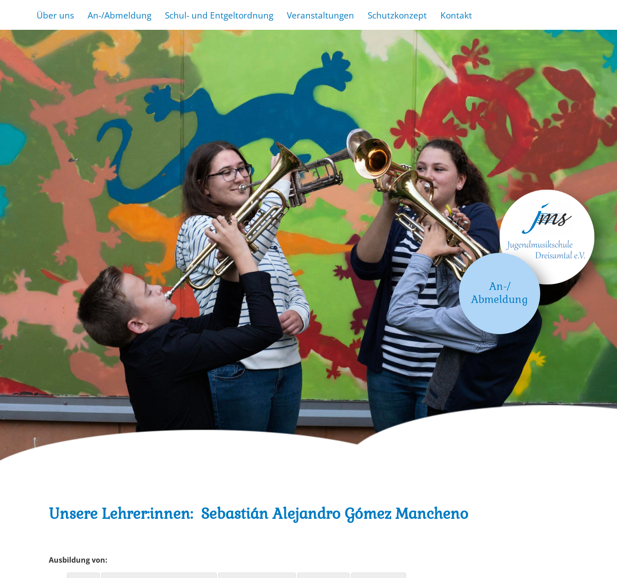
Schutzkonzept (397, 15)
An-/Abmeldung (119, 15)
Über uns (55, 15)
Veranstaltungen (320, 15)
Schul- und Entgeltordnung (219, 15)
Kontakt (456, 15)
